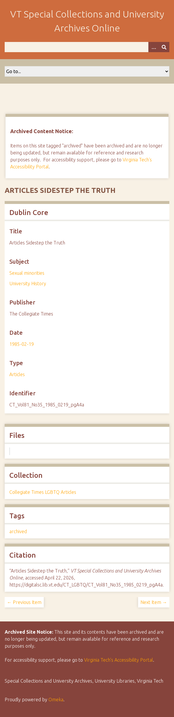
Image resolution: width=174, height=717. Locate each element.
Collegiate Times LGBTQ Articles (42, 492)
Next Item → (153, 602)
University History (27, 283)
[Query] (87, 47)
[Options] (153, 47)
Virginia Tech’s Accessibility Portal (118, 660)
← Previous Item (24, 602)
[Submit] (164, 47)
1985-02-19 (21, 344)
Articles (17, 374)
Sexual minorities (26, 273)
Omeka (55, 699)
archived (18, 531)
